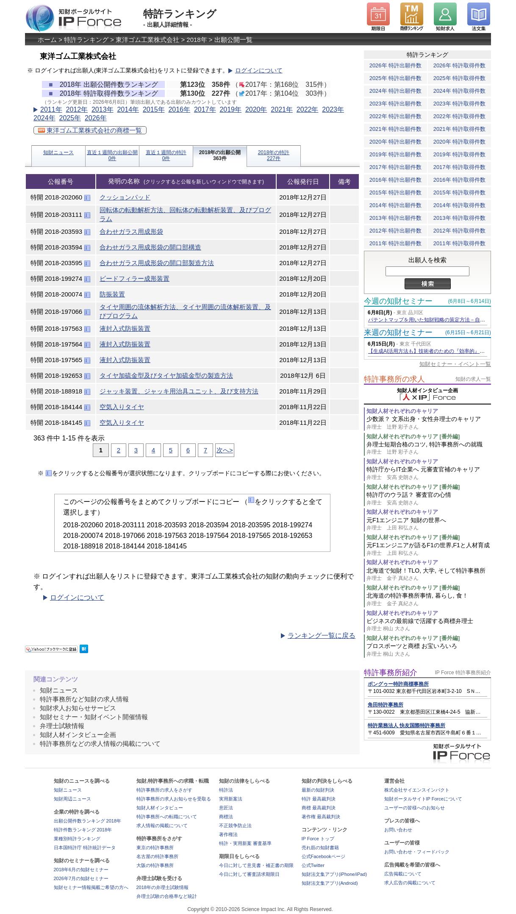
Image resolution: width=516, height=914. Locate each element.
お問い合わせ (398, 829)
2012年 (77, 109)
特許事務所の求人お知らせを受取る (173, 798)
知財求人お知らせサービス (78, 708)
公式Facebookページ (323, 856)
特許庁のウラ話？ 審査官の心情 (428, 498)
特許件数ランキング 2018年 (83, 829)
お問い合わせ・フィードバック (416, 851)
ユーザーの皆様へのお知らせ (414, 807)
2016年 (179, 109)
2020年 (256, 109)
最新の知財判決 (318, 789)
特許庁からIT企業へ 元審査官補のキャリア (428, 473)
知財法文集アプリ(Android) (330, 883)
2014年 (128, 109)
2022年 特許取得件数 (459, 116)
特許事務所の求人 (394, 379)
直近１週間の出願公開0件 (112, 155)
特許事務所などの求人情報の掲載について (100, 743)
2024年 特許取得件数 (459, 91)
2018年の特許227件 (274, 155)
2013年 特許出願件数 (395, 218)
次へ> (224, 450)
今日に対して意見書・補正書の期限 (256, 865)
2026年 (96, 118)
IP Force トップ (318, 838)
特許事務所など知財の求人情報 (84, 699)
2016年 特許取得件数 (459, 180)
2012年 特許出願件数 (395, 230)
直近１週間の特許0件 (166, 155)
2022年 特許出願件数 (395, 116)
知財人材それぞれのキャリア (402, 411)
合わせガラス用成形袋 (131, 231)
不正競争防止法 (235, 825)
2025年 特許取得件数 (459, 78)
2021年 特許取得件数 (459, 129)
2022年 (308, 109)
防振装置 (112, 294)
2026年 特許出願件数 (395, 65)
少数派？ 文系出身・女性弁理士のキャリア (428, 422)
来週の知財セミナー (398, 332)
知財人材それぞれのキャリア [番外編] (413, 436)
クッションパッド (125, 197)
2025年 (70, 118)
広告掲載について (403, 873)
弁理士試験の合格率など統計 (166, 896)
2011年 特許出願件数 (395, 243)
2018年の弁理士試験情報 (162, 887)
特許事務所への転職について (166, 816)
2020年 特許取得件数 (459, 141)
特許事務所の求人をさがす (164, 789)
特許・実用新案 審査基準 (245, 843)
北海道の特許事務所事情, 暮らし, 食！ (428, 599)
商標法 (226, 816)
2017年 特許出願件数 (395, 167)
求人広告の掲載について (410, 882)
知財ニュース (58, 152)
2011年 (51, 109)
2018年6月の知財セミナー (81, 869)
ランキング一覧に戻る (321, 635)
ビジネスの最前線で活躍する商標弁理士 (428, 625)
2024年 (44, 118)
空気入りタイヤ (122, 406)
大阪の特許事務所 (155, 865)
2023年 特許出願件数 (395, 103)
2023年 (333, 109)
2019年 (230, 109)
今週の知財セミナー (398, 301)
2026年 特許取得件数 (459, 65)
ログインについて (259, 70)
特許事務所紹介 (390, 672)
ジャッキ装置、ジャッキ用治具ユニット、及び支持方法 (179, 391)
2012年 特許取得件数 (459, 230)
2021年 (282, 109)
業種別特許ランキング (77, 838)
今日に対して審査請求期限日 (249, 874)
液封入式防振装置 (125, 328)
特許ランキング (86, 39)
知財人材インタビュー (159, 807)
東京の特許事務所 (155, 847)
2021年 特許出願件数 (395, 129)
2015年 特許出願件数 (395, 192)
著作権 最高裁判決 (321, 816)
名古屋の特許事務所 (157, 856)
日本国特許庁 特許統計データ (85, 847)
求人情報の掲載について (162, 825)
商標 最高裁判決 (319, 807)
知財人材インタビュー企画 (78, 734)
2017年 (205, 109)
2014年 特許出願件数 (395, 205)
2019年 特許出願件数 (395, 154)
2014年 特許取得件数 (459, 205)
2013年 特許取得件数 (459, 218)
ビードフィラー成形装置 (134, 278)
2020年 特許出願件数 (395, 141)
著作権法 (228, 834)
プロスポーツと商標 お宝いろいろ (428, 650)
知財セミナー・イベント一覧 (455, 364)
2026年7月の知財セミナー (81, 878)
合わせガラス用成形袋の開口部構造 (150, 247)
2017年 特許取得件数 (459, 167)
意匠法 (226, 807)
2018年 (196, 39)
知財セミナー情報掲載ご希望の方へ (91, 887)
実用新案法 (230, 798)
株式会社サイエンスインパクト (416, 789)
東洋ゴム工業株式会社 (147, 39)
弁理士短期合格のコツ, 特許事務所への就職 (428, 448)
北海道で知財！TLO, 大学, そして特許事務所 (428, 574)
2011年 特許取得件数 (459, 243)
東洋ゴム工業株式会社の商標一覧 (90, 130)
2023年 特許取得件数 (459, 103)
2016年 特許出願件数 (395, 180)
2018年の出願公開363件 (220, 155)
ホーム (47, 39)
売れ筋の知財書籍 (320, 847)
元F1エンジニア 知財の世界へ (428, 524)
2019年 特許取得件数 (459, 154)
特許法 (226, 789)
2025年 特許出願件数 (395, 78)
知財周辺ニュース (72, 798)
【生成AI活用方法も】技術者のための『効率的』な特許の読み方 (441, 351)
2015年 (154, 109)
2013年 (103, 109)
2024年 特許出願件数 (395, 91)
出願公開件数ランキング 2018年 (88, 820)
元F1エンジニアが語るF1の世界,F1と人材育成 (428, 549)
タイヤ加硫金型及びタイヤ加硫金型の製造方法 (166, 375)
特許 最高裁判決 (319, 798)
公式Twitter (313, 865)
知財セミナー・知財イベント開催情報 (94, 716)
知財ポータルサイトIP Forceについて (423, 798)
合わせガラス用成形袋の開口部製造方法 (157, 262)
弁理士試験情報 (62, 725)
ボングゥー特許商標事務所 (398, 684)
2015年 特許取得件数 (459, 192)
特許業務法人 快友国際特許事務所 (406, 725)
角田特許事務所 (385, 705)
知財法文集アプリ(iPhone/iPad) (334, 874)
